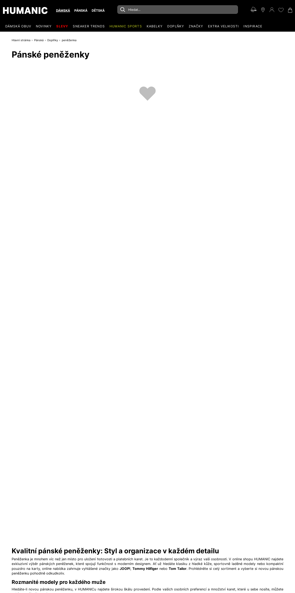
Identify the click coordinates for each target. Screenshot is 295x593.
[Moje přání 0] (280, 10)
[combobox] (177, 9)
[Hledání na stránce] (177, 9)
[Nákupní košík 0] (289, 10)
